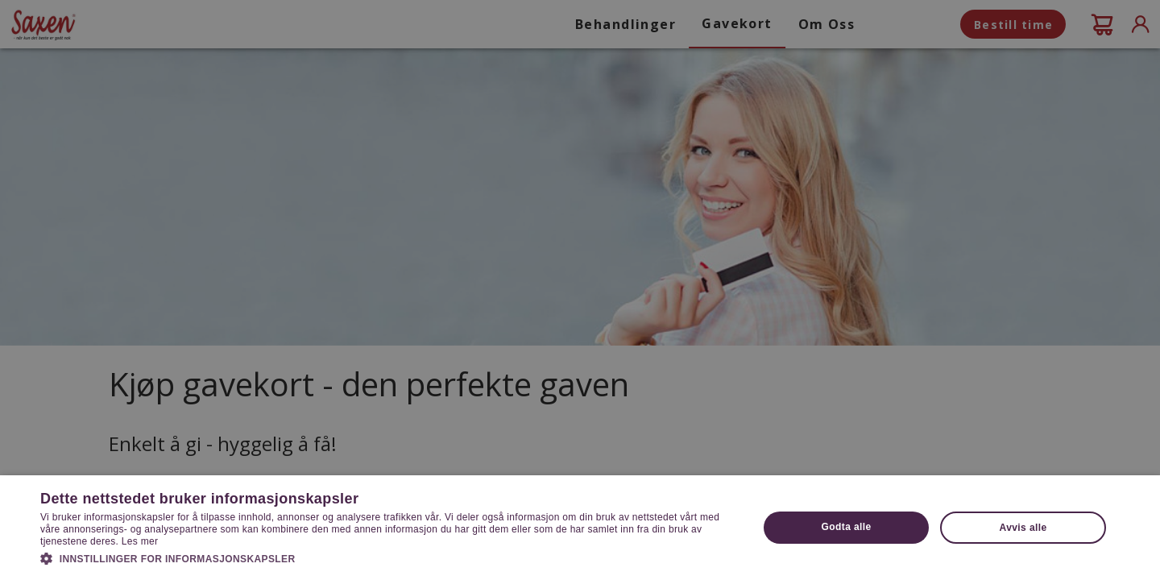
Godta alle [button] (847, 526)
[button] (388, 557)
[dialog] (580, 290)
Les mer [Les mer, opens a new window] (140, 541)
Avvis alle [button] (1023, 527)
